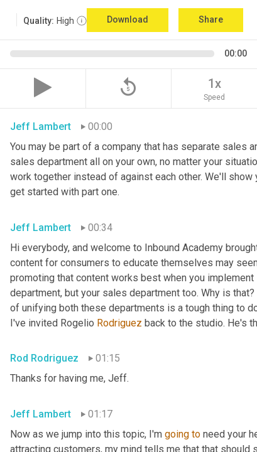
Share (211, 19)
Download (127, 19)
